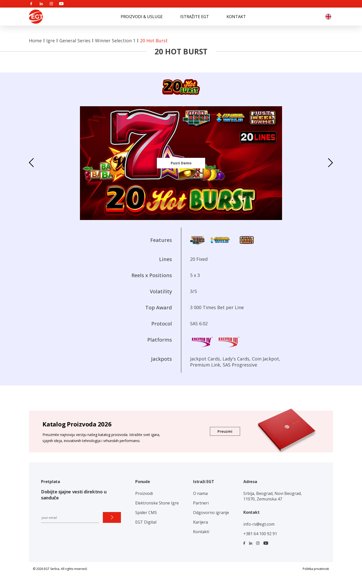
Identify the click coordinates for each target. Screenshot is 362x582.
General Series (74, 41)
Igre (50, 41)
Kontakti (201, 531)
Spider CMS (146, 512)
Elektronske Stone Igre (157, 503)
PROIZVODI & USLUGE (142, 16)
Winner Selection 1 (115, 41)
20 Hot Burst (154, 41)
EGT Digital (145, 522)
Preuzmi (224, 431)
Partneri (201, 503)
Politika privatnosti (316, 569)
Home (35, 41)
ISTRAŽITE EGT (194, 16)
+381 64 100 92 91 (260, 533)
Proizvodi (144, 493)
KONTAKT (236, 16)
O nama (200, 493)
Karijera (200, 522)
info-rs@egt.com (259, 524)
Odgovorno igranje (211, 512)
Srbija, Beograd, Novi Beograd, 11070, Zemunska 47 (272, 496)
